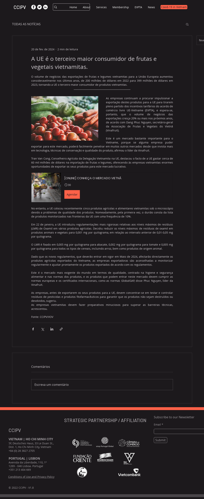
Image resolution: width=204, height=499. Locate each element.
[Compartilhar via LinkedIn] (52, 329)
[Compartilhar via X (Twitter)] (42, 329)
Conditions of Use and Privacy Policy (31, 477)
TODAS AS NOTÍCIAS (26, 24)
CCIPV (20, 7)
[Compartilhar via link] (61, 329)
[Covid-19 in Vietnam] (174, 7)
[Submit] (160, 440)
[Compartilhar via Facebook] (33, 329)
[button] (86, 7)
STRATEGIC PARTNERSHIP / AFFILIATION (105, 420)
